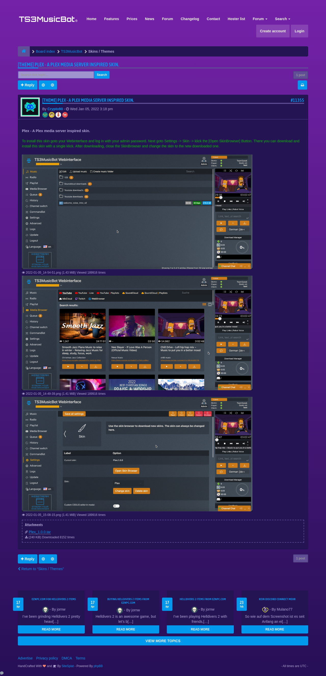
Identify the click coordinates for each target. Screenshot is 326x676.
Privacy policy (47, 658)
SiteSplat (67, 666)
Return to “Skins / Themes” (41, 569)
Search (283, 19)
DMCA (67, 658)
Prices (132, 19)
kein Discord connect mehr (277, 599)
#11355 (297, 100)
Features (111, 19)
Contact (213, 19)
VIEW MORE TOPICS (162, 641)
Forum (167, 19)
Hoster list (236, 19)
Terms (80, 658)
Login (299, 31)
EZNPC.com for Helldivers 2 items (54, 599)
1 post (300, 75)
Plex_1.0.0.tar (40, 532)
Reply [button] (27, 85)
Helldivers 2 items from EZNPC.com (203, 599)
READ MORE (51, 629)
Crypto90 (55, 109)
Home (92, 19)
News (149, 19)
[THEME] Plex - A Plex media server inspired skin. (68, 64)
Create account (273, 31)
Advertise (25, 658)
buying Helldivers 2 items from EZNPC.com (128, 600)
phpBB (98, 666)
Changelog (190, 19)
